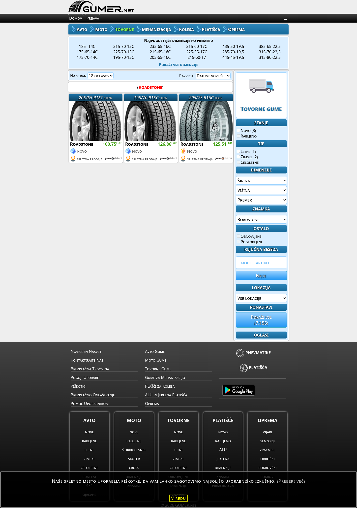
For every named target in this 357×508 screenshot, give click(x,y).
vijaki (267, 432)
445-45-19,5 (233, 57)
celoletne (89, 467)
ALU (223, 449)
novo (223, 432)
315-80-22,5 (270, 57)
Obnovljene (249, 236)
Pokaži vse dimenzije (178, 64)
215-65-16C (160, 52)
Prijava (93, 18)
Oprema (152, 403)
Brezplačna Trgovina (90, 369)
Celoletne (248, 162)
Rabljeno (247, 136)
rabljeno (223, 440)
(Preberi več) (291, 481)
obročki (267, 458)
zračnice (267, 449)
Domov (75, 18)
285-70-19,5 (233, 52)
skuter (134, 458)
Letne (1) (246, 151)
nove (89, 432)
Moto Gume (155, 360)
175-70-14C (87, 57)
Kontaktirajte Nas (87, 360)
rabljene (89, 440)
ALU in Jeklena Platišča (166, 395)
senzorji (267, 440)
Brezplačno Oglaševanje (93, 395)
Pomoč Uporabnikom (90, 403)
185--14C (87, 46)
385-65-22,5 (270, 46)
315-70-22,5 (270, 52)
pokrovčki (267, 467)
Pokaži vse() (261, 320)
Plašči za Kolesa (160, 386)
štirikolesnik (134, 449)
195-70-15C (123, 57)
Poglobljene (250, 241)
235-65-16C (160, 46)
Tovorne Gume (158, 369)
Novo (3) (246, 130)
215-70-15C (123, 46)
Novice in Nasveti (86, 351)
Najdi (261, 275)
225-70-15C (123, 52)
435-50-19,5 (233, 46)
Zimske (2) (247, 157)
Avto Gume (155, 351)
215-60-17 (196, 57)
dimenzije (223, 467)
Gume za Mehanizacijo (165, 377)
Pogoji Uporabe (85, 377)
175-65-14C (87, 52)
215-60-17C (196, 46)
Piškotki (78, 386)
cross (134, 467)
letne (89, 449)
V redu (178, 498)
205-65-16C (160, 57)
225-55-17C (196, 52)
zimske (89, 458)
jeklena (223, 458)
